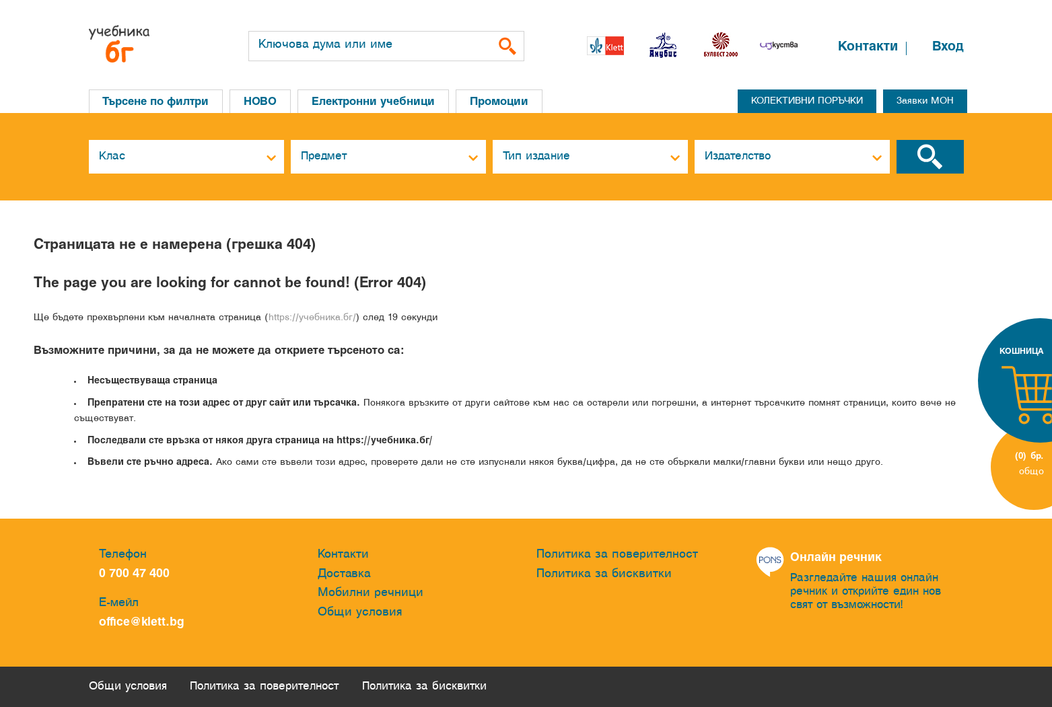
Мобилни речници (370, 593)
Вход (948, 47)
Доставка (344, 574)
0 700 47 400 (137, 574)
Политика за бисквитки (604, 574)
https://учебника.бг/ (312, 317)
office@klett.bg (141, 622)
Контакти (868, 47)
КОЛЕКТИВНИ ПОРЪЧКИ (807, 101)
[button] (810, 48)
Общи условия (360, 612)
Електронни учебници (375, 102)
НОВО (261, 102)
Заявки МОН (925, 101)
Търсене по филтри (156, 102)
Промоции (501, 102)
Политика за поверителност (617, 554)
